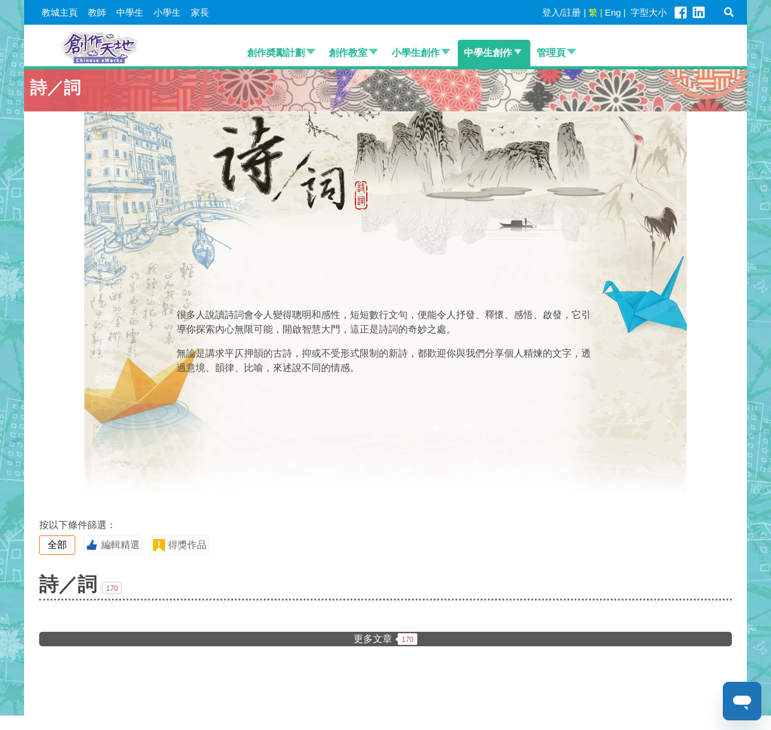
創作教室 (348, 53)
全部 (57, 545)
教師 (97, 12)
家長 (200, 12)
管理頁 (551, 53)
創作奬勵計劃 (276, 53)
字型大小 (649, 12)
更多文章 (385, 639)
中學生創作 (488, 53)
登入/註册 (561, 12)
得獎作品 (179, 545)
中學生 (129, 12)
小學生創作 (416, 53)
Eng (613, 12)
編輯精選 (112, 545)
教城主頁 (60, 12)
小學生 (167, 12)
